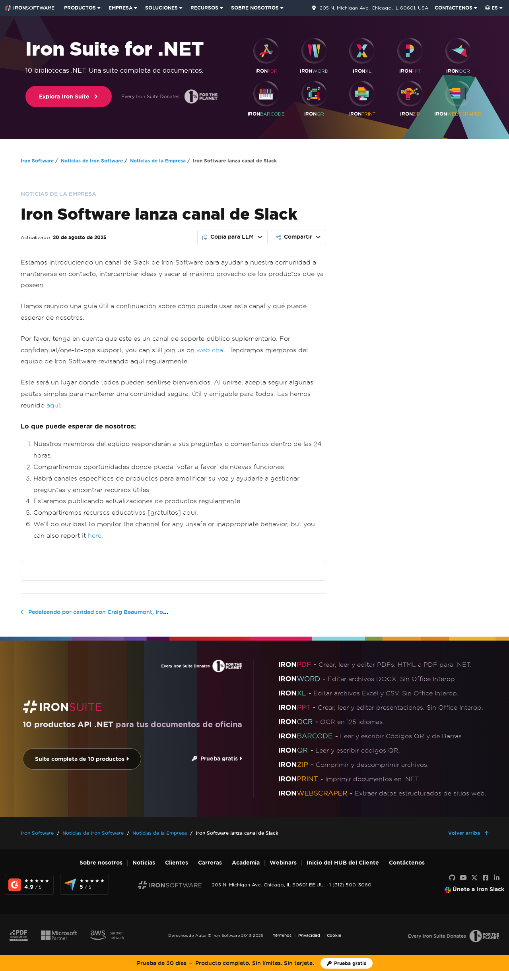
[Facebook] (485, 878)
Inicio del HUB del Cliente (343, 863)
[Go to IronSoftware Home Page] (29, 8)
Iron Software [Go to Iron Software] (37, 160)
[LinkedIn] (496, 878)
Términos (282, 935)
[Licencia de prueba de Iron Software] (347, 963)
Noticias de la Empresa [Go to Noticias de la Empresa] (158, 160)
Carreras (210, 863)
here (94, 535)
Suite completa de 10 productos (82, 759)
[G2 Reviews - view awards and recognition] (29, 885)
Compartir (294, 237)
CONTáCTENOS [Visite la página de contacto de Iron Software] (453, 7)
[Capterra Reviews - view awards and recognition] (84, 885)
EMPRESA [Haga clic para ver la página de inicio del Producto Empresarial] (120, 7)
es (491, 7)
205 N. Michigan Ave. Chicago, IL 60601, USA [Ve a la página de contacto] (373, 8)
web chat (210, 350)
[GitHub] (452, 878)
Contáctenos (407, 863)
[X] (474, 878)
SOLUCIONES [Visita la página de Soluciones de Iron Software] (161, 7)
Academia (246, 863)
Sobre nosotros (101, 863)
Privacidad (309, 935)
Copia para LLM (228, 237)
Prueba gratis (217, 759)
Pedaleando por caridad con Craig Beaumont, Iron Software (110, 612)
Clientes (176, 863)
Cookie (334, 935)
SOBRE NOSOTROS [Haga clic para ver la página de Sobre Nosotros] (255, 7)
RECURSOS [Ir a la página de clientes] (204, 7)
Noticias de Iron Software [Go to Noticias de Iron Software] (92, 160)
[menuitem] (83, 8)
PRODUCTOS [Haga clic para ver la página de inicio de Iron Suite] (80, 7)
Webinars (283, 863)
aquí (53, 405)
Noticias (143, 863)
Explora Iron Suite (68, 97)
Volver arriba (465, 833)
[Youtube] (463, 878)
